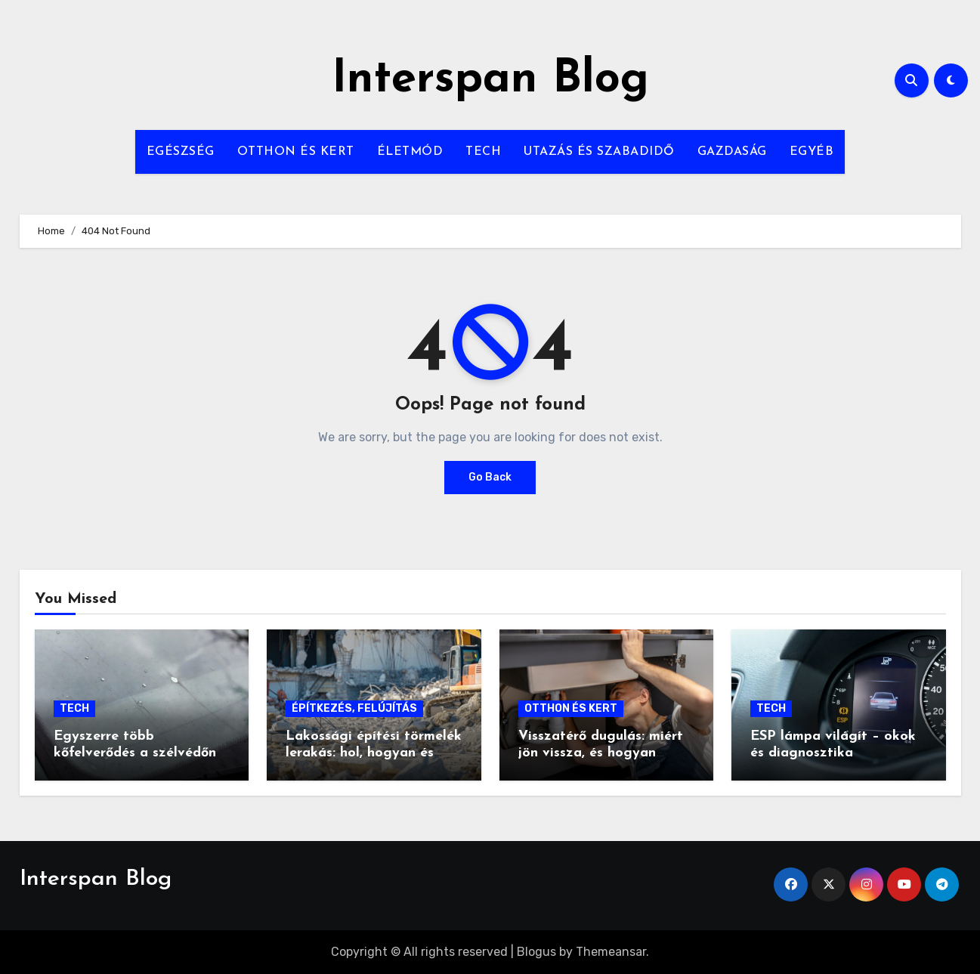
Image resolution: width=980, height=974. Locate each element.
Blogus (536, 952)
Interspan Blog (490, 80)
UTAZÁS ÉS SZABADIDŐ (599, 152)
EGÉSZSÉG (181, 152)
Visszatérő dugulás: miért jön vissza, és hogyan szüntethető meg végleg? (601, 752)
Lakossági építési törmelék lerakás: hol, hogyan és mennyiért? (374, 752)
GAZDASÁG (732, 152)
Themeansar (611, 952)
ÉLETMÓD (410, 152)
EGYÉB (812, 152)
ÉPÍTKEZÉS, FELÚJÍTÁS (354, 708)
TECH (483, 152)
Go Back (490, 477)
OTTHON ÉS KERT (295, 152)
